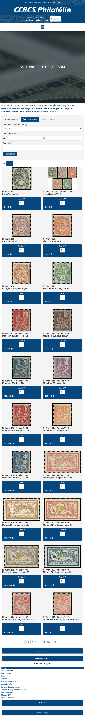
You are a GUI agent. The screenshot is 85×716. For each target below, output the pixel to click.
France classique (11, 119)
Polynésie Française (62, 108)
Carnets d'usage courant (10, 687)
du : (4, 138)
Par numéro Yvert (10, 134)
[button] (42, 27)
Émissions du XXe (30, 119)
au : (44, 138)
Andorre (12, 108)
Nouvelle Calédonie (43, 108)
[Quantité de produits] (21, 203)
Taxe (3, 676)
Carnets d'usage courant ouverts (14, 690)
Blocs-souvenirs (7, 698)
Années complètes (49, 119)
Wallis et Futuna (48, 111)
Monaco (21, 108)
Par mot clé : (8, 143)
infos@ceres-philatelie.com (36, 20)
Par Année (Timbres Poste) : (15, 125)
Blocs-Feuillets (7, 692)
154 (54, 642)
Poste (3, 668)
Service (4, 679)
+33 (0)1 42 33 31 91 (36, 17)
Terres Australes (33, 111)
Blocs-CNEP (6, 695)
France (4, 108)
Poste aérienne (7, 671)
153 (48, 642)
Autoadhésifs (6, 684)
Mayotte (29, 108)
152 (43, 642)
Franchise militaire (8, 681)
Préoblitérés (6, 673)
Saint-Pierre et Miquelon (12, 111)
